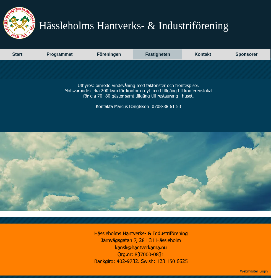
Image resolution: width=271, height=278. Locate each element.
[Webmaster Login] (253, 271)
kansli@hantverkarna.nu (141, 247)
